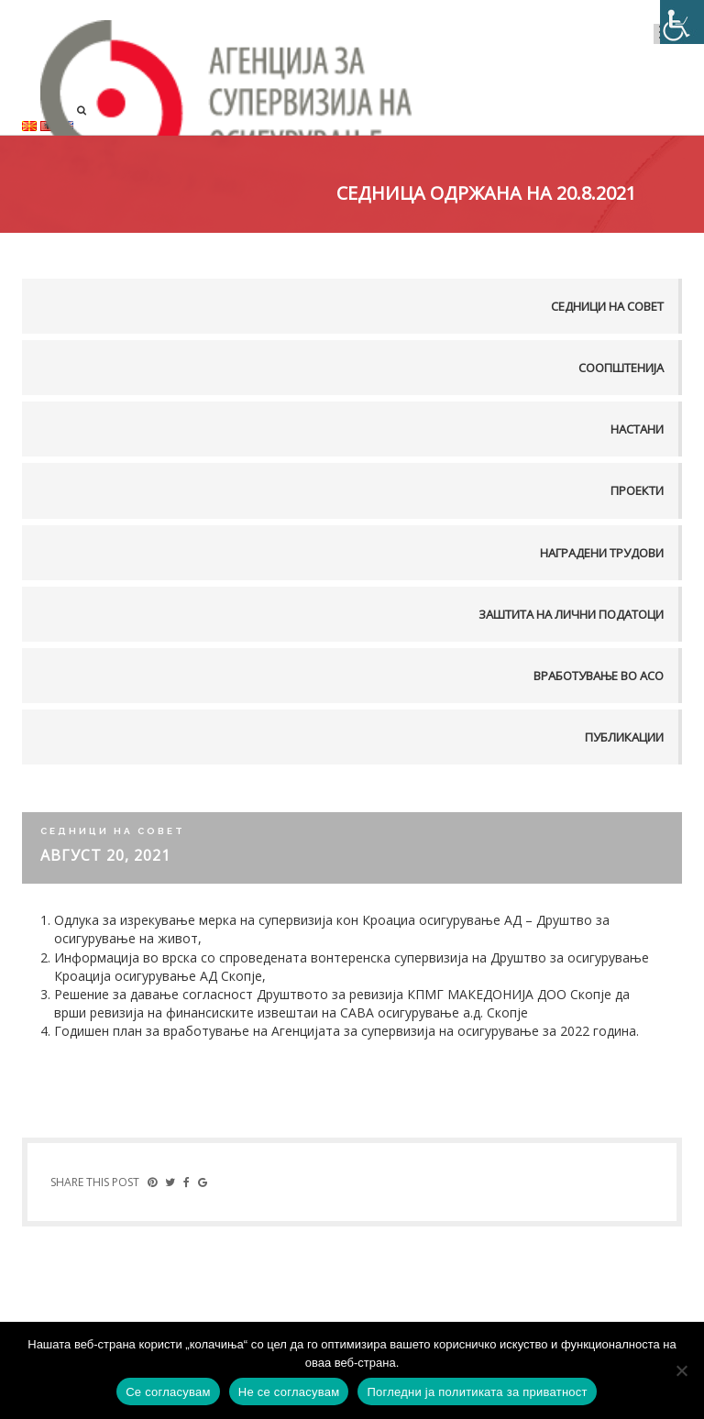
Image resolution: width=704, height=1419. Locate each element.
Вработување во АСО (599, 675)
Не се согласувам (289, 1392)
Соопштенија (621, 367)
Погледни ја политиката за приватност (477, 1392)
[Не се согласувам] (681, 1370)
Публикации (624, 737)
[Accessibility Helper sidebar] (682, 22)
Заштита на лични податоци (571, 614)
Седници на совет (607, 306)
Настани (637, 429)
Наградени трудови (602, 552)
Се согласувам (168, 1392)
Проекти (637, 490)
